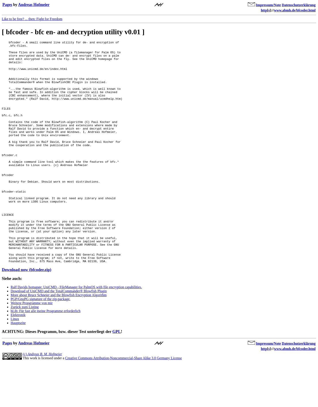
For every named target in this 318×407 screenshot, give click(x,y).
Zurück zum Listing (25, 351)
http (264, 10)
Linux (15, 363)
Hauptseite (18, 367)
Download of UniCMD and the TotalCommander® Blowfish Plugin (59, 335)
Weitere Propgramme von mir (32, 347)
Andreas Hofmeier (33, 4)
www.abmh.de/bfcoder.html (295, 10)
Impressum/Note (268, 5)
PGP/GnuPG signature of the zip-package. (40, 343)
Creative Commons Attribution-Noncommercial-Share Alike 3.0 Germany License (123, 402)
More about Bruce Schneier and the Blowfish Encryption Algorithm (59, 339)
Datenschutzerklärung (299, 5)
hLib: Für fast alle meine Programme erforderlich (45, 355)
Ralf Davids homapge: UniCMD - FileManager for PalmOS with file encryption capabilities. (76, 331)
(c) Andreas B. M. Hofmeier (42, 398)
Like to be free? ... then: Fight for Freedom (32, 19)
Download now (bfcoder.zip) (26, 314)
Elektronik (18, 359)
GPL (116, 376)
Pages (7, 4)
